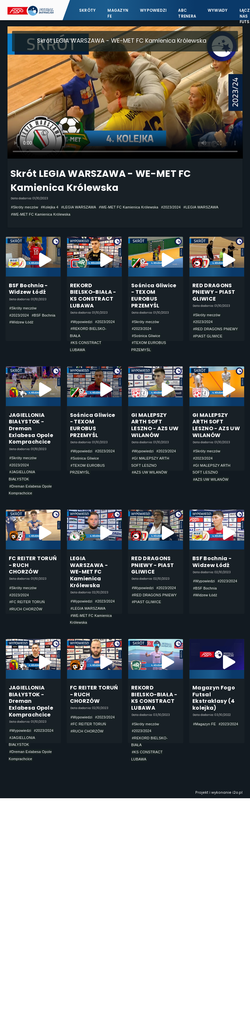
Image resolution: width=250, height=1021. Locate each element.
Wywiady (218, 10)
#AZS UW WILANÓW (149, 472)
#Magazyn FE (204, 724)
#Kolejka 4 (50, 207)
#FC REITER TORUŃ (27, 602)
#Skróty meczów (24, 207)
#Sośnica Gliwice (146, 336)
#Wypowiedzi (81, 322)
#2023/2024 (171, 207)
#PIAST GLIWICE (207, 336)
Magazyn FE (117, 13)
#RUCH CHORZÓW (25, 609)
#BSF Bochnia (43, 315)
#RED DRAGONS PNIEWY (215, 329)
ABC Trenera (187, 13)
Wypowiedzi (153, 10)
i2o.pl (237, 792)
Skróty (87, 10)
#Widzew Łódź (21, 322)
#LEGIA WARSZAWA (78, 207)
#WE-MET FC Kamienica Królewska (129, 207)
